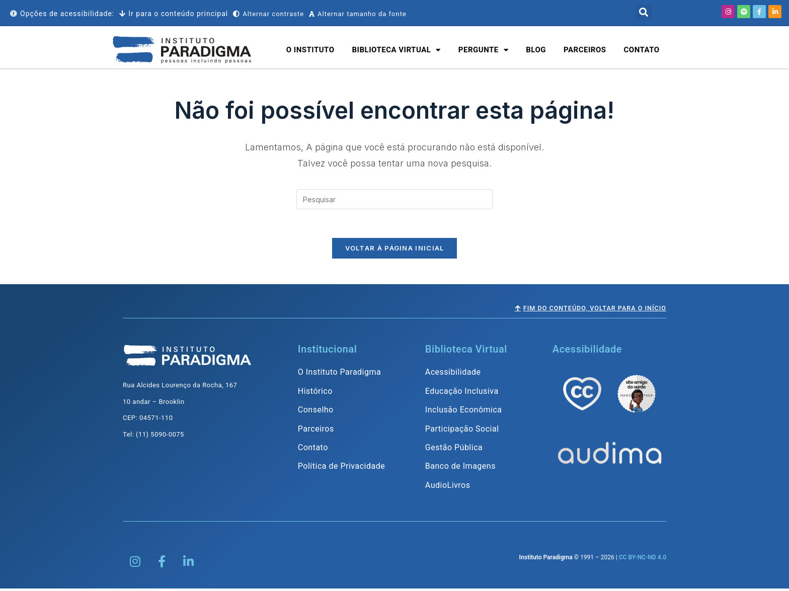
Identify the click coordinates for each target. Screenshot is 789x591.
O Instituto (310, 49)
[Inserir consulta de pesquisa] (394, 199)
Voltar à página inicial (394, 250)
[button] (644, 12)
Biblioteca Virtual (396, 50)
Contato (642, 49)
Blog (536, 49)
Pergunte (483, 50)
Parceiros (585, 49)
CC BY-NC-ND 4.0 (642, 559)
